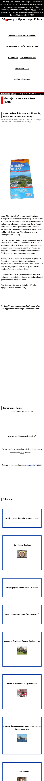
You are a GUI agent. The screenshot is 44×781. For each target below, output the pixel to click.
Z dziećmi (13, 57)
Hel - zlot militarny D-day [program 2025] (22, 614)
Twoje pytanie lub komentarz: (22, 411)
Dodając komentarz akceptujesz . (18, 465)
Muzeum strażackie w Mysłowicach (22, 690)
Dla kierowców (28, 57)
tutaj (34, 10)
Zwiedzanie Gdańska (22, 551)
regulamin (31, 465)
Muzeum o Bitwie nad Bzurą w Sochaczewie (22, 647)
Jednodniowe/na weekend (22, 35)
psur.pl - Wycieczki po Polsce (22, 19)
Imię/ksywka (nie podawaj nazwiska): (22, 436)
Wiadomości (22, 68)
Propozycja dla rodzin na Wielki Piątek (22, 588)
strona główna (5, 94)
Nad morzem (12, 46)
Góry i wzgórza (30, 46)
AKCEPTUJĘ (29, 15)
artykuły (13, 94)
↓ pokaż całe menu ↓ (22, 79)
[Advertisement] (23, 144)
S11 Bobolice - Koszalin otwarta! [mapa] (22, 518)
